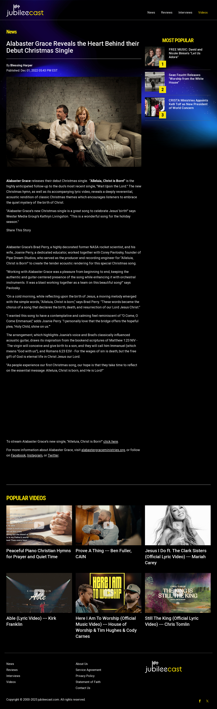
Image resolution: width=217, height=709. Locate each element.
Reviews (166, 12)
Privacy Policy (85, 676)
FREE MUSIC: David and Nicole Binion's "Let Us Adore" (185, 53)
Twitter (53, 455)
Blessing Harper (21, 65)
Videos (203, 12)
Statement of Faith (88, 682)
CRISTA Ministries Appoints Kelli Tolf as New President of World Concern (188, 104)
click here (110, 441)
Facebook (18, 455)
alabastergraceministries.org (103, 450)
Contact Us (83, 688)
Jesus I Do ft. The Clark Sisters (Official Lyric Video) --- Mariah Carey (175, 556)
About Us (82, 664)
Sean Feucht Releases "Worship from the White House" (186, 78)
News (151, 12)
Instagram (34, 455)
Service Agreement (88, 670)
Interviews (185, 12)
